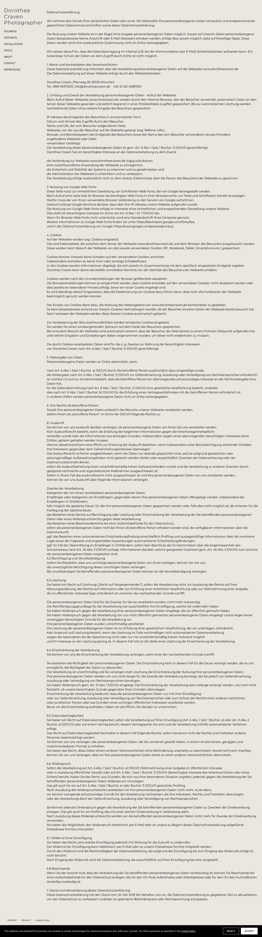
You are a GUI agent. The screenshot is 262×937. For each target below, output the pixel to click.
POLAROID (10, 31)
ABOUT (8, 57)
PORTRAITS (10, 37)
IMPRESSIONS (12, 69)
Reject (231, 931)
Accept (249, 931)
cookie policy (188, 931)
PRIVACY (26, 920)
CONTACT (9, 63)
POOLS (8, 50)
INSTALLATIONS (13, 44)
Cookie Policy (42, 920)
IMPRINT (12, 920)
